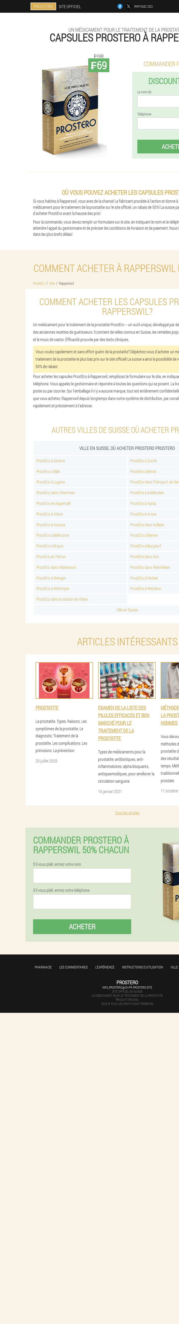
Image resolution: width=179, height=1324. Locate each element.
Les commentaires (73, 967)
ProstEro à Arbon (49, 514)
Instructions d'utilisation (142, 967)
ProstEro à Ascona (50, 524)
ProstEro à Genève (50, 460)
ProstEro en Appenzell (53, 503)
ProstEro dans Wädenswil (56, 567)
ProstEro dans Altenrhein (55, 492)
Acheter (82, 926)
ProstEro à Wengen (51, 578)
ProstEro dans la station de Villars (62, 599)
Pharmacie (43, 967)
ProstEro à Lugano (50, 481)
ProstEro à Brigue (49, 545)
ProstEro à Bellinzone (52, 535)
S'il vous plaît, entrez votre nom (57, 864)
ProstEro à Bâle (48, 471)
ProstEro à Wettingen (52, 588)
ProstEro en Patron (51, 556)
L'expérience (104, 967)
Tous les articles (127, 812)
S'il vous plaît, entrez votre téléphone (61, 890)
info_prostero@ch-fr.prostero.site (127, 987)
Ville (174, 967)
